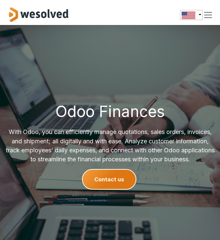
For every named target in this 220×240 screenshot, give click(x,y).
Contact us (109, 179)
